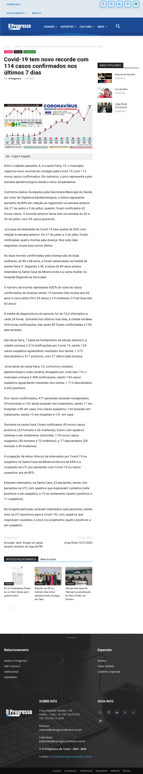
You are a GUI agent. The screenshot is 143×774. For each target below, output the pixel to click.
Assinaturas (70, 770)
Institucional (11, 671)
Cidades (17, 46)
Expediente (10, 677)
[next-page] (12, 606)
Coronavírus (29, 51)
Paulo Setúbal (106, 666)
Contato (57, 770)
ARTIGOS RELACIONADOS (21, 559)
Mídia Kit (115, 770)
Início (6, 46)
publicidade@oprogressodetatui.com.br (62, 741)
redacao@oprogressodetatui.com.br (60, 729)
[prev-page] (6, 606)
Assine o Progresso (15, 660)
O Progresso (14, 78)
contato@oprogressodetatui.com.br (71, 756)
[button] (118, 26)
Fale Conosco (12, 666)
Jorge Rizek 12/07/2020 (78, 542)
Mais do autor (48, 559)
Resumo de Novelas (125, 74)
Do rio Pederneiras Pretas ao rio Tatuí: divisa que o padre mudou (17, 592)
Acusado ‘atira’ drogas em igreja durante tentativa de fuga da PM (23, 544)
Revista (102, 660)
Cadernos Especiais (109, 671)
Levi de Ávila (121, 89)
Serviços (18, 51)
